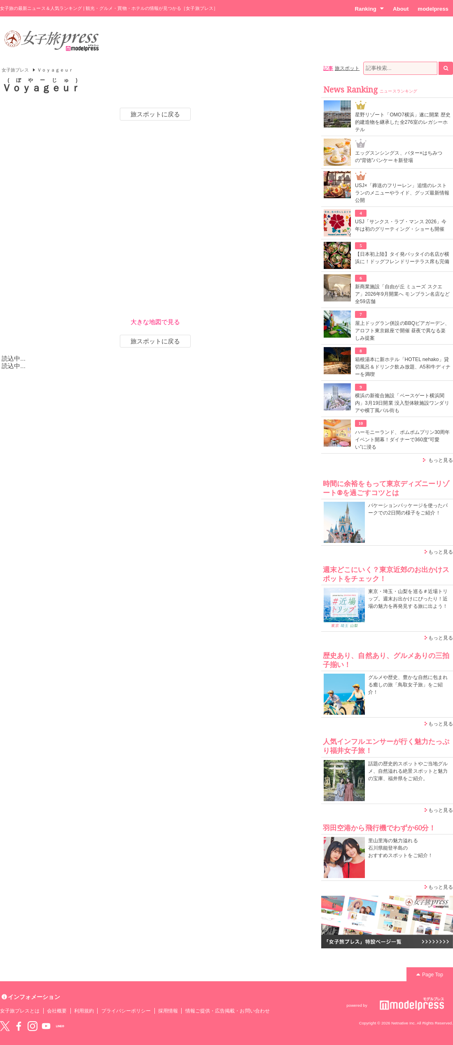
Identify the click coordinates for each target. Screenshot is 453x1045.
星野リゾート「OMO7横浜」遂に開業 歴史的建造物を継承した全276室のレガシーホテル (403, 122)
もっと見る (440, 460)
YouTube (46, 1026)
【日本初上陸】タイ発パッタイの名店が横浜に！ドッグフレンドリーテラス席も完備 (402, 257)
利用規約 (84, 1011)
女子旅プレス (15, 69)
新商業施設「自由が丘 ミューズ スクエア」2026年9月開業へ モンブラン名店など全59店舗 (402, 294)
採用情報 (168, 1011)
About (401, 9)
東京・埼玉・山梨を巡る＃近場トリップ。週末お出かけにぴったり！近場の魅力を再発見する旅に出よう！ (408, 599)
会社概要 (57, 1011)
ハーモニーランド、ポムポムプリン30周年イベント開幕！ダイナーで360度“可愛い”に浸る (402, 439)
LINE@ (60, 1026)
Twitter (5, 1026)
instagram (32, 1026)
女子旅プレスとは (20, 1011)
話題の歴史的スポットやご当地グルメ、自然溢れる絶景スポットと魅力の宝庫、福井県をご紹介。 (408, 771)
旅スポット (347, 68)
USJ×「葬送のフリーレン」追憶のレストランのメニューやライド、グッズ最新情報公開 (402, 193)
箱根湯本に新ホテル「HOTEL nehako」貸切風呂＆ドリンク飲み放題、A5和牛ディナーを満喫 (403, 367)
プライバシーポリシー (126, 1011)
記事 (328, 68)
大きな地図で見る (155, 321)
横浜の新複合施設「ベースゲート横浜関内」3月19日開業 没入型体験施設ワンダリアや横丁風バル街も (402, 403)
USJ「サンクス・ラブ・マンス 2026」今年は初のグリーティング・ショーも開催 (400, 225)
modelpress (433, 9)
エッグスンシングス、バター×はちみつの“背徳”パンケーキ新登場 (398, 156)
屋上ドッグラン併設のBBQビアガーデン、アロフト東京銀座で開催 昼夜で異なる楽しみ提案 (402, 330)
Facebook (18, 1026)
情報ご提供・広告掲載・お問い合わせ (227, 1011)
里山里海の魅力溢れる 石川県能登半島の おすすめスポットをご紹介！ (400, 848)
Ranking (369, 8)
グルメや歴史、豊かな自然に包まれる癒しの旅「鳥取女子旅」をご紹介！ (408, 684)
